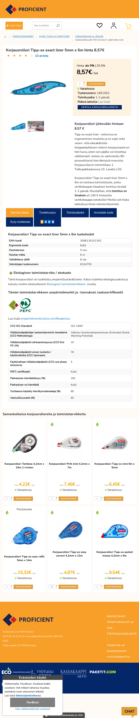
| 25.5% (95, 66)
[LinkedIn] (45, 222)
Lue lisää (104, 102)
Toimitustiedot (75, 212)
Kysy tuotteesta (20, 221)
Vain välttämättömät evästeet (32, 709)
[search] (58, 24)
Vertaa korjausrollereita (99, 107)
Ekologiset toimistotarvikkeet (66, 284)
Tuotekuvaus (47, 212)
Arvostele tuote (103, 212)
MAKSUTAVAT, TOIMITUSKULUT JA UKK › (120, 622)
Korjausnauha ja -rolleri (89, 36)
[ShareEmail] (42, 222)
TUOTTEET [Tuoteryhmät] (14, 26)
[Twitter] (49, 222)
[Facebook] (53, 222)
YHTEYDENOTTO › (119, 657)
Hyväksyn (32, 702)
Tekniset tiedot (19, 212)
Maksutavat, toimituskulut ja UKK (64, 715)
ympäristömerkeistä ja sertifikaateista (45, 319)
